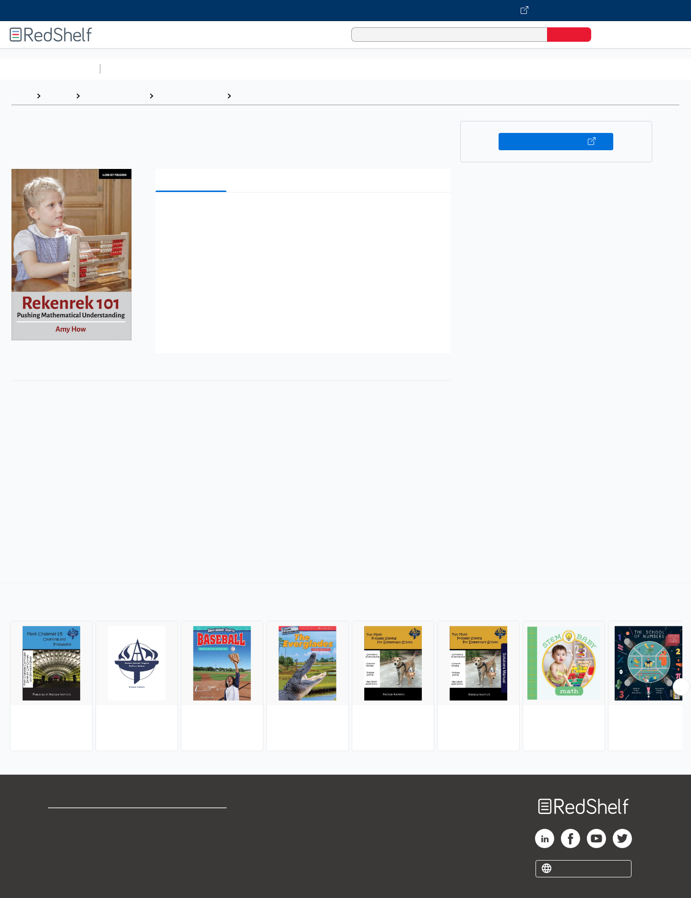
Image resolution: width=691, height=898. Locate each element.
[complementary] (345, 668)
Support (62, 834)
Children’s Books (637, 68)
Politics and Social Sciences (473, 68)
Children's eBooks (114, 95)
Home (22, 95)
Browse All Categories (50, 68)
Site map (64, 865)
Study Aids (129, 68)
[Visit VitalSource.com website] (345, 10)
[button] (305, 214)
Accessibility (190, 850)
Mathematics (259, 95)
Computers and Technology (274, 68)
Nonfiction (581, 68)
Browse (58, 95)
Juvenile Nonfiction (190, 95)
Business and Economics (372, 68)
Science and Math (188, 68)
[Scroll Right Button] (681, 686)
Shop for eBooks (78, 819)
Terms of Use (192, 819)
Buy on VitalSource (556, 141)
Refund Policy (192, 834)
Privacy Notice (74, 850)
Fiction (542, 68)
